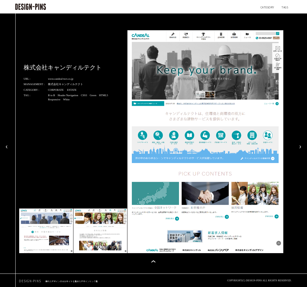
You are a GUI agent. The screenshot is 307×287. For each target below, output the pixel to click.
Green (93, 95)
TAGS (285, 7)
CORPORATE (56, 89)
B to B (51, 95)
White (66, 99)
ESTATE (72, 89)
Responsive (54, 99)
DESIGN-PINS (58, 281)
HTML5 (103, 95)
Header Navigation (68, 95)
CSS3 (84, 95)
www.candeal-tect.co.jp (60, 78)
